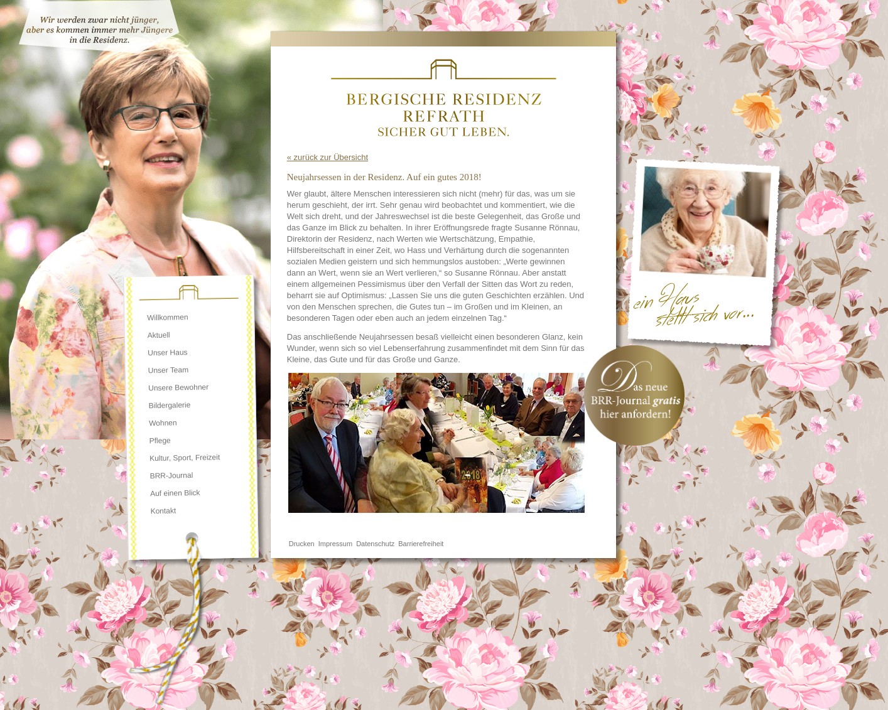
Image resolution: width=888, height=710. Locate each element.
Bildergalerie (170, 405)
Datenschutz (375, 543)
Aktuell (159, 335)
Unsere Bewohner (178, 388)
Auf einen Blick (175, 493)
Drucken (302, 543)
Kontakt (163, 510)
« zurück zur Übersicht (327, 157)
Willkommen (167, 317)
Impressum (335, 543)
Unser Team (168, 370)
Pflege (160, 441)
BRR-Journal (171, 475)
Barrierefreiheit (420, 543)
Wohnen (163, 423)
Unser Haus (168, 352)
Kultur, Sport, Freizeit (184, 458)
